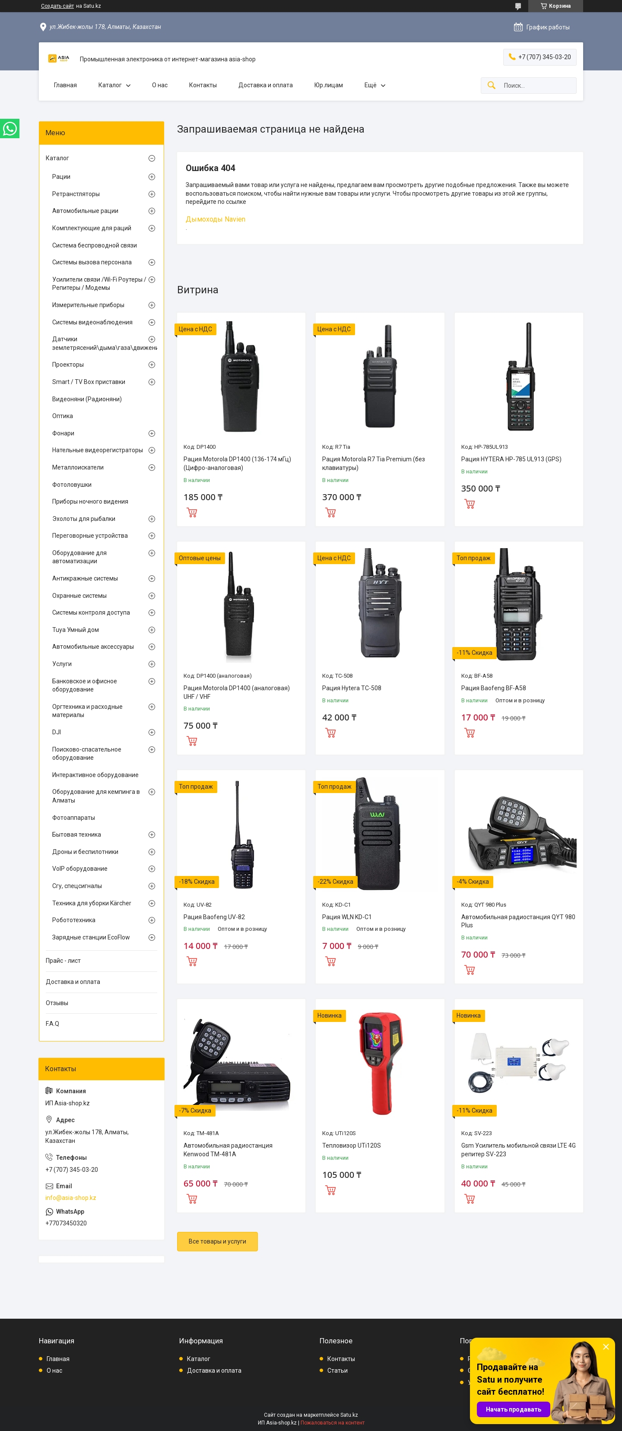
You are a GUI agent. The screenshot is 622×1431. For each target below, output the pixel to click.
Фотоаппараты (73, 817)
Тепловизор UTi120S (351, 1145)
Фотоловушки (72, 484)
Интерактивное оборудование (95, 774)
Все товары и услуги (217, 1241)
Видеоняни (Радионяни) (87, 399)
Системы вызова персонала (92, 262)
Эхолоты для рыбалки (83, 518)
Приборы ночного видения (90, 501)
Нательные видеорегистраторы (97, 450)
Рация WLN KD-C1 (347, 917)
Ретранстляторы (76, 193)
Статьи (337, 1370)
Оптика (62, 415)
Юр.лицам (328, 85)
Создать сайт (57, 6)
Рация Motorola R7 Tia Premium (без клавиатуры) (373, 463)
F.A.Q (52, 1023)
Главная (65, 85)
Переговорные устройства (90, 535)
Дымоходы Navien (215, 219)
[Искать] (492, 85)
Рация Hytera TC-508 (351, 688)
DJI (56, 732)
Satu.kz (349, 1415)
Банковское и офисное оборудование (84, 685)
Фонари (63, 433)
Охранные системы (79, 595)
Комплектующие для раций (91, 228)
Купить (192, 511)
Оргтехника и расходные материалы (87, 711)
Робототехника (73, 920)
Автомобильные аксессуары (93, 646)
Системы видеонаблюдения (92, 322)
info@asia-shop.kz (70, 1197)
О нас (160, 85)
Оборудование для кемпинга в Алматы (96, 796)
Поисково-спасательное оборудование (86, 754)
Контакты (203, 85)
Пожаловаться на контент (333, 1423)
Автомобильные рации (85, 210)
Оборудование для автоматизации (79, 557)
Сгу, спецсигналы (77, 885)
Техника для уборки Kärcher (91, 903)
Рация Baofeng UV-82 (214, 917)
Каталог (110, 85)
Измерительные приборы (88, 304)
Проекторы (68, 364)
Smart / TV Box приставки (88, 381)
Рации (61, 176)
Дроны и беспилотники (85, 851)
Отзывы (57, 1002)
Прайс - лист (63, 960)
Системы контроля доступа (91, 612)
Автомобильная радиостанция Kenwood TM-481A (228, 1150)
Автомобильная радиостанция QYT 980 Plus (518, 921)
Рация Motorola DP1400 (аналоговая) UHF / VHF (237, 692)
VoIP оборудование (80, 868)
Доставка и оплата (265, 85)
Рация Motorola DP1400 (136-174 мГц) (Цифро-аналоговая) (237, 463)
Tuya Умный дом (75, 629)
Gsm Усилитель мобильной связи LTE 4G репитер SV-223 (518, 1150)
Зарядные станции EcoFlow (91, 937)
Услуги (62, 663)
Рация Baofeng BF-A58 (493, 688)
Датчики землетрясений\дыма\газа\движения (99, 343)
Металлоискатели (78, 467)
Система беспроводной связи (94, 245)
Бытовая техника (76, 834)
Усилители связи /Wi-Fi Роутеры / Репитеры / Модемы (99, 284)
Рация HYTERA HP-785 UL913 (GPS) (511, 459)
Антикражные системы (85, 578)
